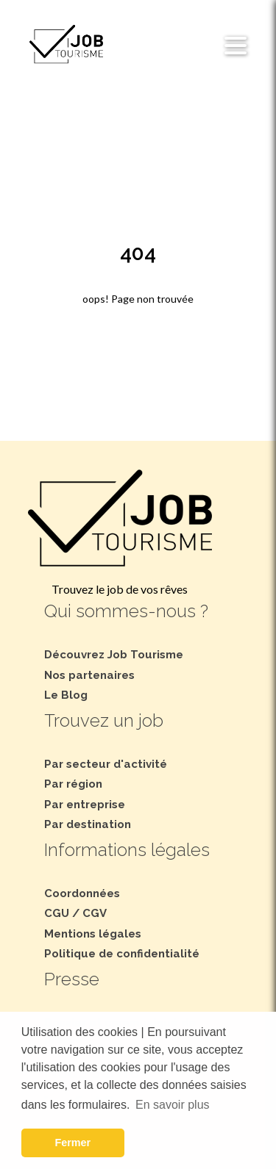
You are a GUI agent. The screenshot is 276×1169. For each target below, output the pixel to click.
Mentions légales (92, 933)
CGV (94, 913)
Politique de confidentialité (121, 953)
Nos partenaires (89, 675)
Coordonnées (82, 893)
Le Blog (66, 695)
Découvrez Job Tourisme (113, 654)
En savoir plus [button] (172, 1104)
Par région (73, 784)
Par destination (87, 824)
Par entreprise (84, 804)
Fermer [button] (72, 1142)
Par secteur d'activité (105, 764)
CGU (56, 913)
